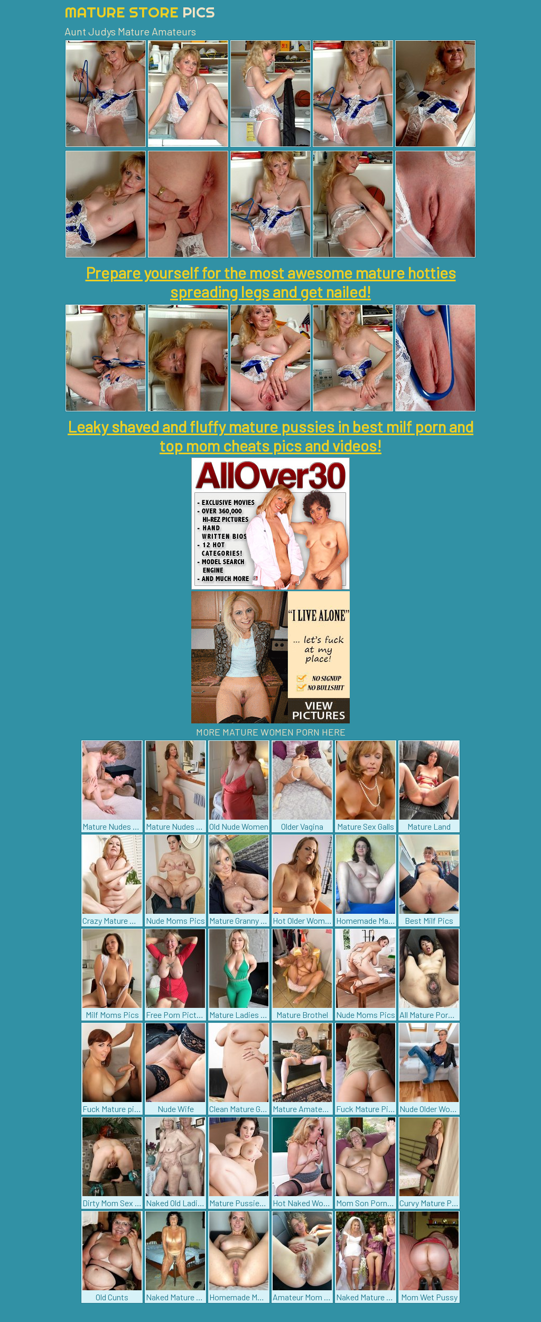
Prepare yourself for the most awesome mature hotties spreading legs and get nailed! (271, 282)
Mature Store (139, 12)
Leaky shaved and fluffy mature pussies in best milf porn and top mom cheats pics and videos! (270, 436)
